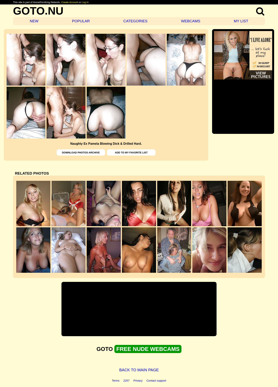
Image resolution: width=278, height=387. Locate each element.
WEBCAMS (190, 21)
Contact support (156, 380)
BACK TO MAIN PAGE (139, 370)
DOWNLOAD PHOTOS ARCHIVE (81, 152)
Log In (85, 2)
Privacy (137, 380)
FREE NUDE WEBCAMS (148, 349)
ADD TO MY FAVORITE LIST (131, 152)
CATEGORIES (135, 21)
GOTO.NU (38, 11)
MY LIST (241, 21)
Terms (115, 380)
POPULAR (81, 21)
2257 (126, 380)
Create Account (69, 2)
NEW (34, 21)
